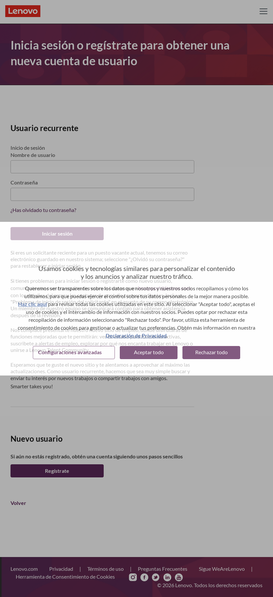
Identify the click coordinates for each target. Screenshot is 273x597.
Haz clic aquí (32, 304)
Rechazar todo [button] (211, 352)
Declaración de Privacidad (136, 335)
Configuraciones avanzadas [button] (70, 352)
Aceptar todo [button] (149, 352)
